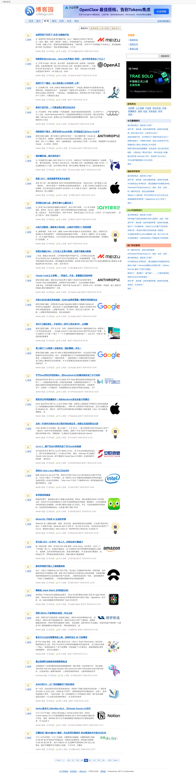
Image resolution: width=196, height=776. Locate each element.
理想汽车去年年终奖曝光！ (138, 277)
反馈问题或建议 (164, 21)
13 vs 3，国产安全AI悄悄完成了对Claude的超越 (58, 446)
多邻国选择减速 (43, 495)
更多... (130, 164)
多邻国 (73, 511)
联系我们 (73, 771)
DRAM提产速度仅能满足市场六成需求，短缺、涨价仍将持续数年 (153, 219)
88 (78, 760)
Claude (74, 148)
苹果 (73, 195)
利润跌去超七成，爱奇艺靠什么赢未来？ (54, 203)
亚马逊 (73, 558)
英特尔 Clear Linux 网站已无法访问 (52, 470)
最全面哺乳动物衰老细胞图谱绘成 (51, 661)
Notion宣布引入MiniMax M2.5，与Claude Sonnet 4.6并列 (63, 708)
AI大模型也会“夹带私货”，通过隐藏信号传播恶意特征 (149, 184)
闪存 (62, 21)
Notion (72, 725)
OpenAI (73, 75)
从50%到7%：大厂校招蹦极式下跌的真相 (55, 684)
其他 (130, 114)
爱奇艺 (73, 219)
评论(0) (52, 51)
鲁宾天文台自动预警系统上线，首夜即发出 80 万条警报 (61, 637)
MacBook (74, 416)
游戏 (140, 111)
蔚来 (72, 583)
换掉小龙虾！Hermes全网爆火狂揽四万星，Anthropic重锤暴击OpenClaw (157, 265)
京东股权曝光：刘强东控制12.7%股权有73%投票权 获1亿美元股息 (154, 238)
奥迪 (72, 124)
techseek (39, 675)
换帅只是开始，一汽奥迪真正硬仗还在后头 (55, 107)
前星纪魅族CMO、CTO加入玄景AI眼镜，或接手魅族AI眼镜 (63, 251)
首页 (31, 21)
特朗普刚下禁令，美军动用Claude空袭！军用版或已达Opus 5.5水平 (67, 131)
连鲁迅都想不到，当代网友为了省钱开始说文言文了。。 (150, 137)
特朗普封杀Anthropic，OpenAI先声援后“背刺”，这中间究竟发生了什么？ (70, 59)
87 (73, 760)
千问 (72, 51)
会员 (69, 21)
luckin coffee (75, 170)
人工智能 (140, 108)
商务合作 (83, 771)
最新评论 (116, 28)
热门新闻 (105, 28)
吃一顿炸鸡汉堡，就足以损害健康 (141, 191)
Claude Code (75, 292)
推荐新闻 (94, 28)
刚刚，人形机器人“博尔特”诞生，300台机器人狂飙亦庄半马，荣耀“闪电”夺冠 (158, 152)
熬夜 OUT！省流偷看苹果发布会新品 (53, 178)
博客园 (103, 771)
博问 (54, 21)
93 (99, 760)
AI (71, 438)
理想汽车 (73, 630)
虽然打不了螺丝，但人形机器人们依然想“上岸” (58, 83)
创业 (145, 111)
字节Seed (74, 392)
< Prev (58, 760)
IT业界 (148, 108)
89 (82, 760)
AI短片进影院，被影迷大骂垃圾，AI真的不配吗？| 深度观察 (63, 227)
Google (73, 316)
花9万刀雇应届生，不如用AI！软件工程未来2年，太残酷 (62, 324)
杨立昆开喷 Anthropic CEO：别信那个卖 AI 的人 (147, 156)
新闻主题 (134, 49)
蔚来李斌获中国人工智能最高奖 (50, 566)
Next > (116, 760)
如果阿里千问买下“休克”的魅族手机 (52, 34)
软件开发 (157, 108)
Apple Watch (75, 604)
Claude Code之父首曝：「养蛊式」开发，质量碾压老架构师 (64, 275)
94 (103, 760)
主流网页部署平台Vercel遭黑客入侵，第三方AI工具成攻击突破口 (153, 234)
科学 (160, 111)
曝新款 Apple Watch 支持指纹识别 (52, 590)
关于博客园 (63, 771)
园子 (38, 21)
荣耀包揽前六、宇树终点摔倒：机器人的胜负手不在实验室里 (152, 141)
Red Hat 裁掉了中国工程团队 (139, 269)
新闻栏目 (134, 40)
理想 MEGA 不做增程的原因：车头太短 (54, 613)
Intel (72, 487)
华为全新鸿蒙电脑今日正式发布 (140, 160)
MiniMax (79, 725)
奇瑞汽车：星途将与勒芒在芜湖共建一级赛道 (145, 230)
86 (69, 760)
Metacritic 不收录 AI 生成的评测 (51, 519)
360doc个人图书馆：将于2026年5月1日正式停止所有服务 (150, 195)
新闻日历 (134, 44)
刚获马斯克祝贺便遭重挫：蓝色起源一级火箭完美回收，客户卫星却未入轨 (157, 148)
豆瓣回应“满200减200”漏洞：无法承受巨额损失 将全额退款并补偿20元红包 (71, 733)
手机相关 (153, 111)
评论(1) (52, 701)
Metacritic (74, 533)
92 (94, 760)
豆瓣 (73, 749)
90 (86, 760)
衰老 (75, 675)
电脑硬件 (132, 111)
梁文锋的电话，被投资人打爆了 (140, 125)
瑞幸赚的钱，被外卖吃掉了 (48, 156)
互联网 (131, 108)
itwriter (38, 51)
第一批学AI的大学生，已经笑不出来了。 (144, 133)
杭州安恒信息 (75, 463)
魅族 (76, 51)
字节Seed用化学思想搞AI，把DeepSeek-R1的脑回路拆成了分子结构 (68, 375)
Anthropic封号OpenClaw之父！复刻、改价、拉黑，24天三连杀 (153, 187)
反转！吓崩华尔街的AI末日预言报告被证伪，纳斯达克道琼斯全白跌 (67, 423)
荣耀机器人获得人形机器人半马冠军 (142, 145)
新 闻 (46, 21)
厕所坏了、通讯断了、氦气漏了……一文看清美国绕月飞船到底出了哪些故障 (158, 273)
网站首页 (6, 2)
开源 (164, 108)
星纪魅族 (73, 268)
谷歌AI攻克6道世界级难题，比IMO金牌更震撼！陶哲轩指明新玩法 (66, 300)
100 (109, 760)
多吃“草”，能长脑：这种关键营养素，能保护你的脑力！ (150, 129)
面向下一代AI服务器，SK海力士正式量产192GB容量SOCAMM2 (153, 226)
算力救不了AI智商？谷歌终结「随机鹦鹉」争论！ (59, 348)
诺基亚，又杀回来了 (136, 285)
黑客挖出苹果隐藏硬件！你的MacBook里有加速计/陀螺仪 (62, 399)
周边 (76, 21)
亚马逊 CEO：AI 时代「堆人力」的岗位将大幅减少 (59, 542)
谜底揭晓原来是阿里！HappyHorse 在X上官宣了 (147, 199)
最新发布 (84, 28)
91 (90, 760)
